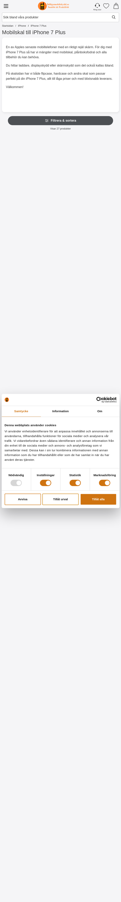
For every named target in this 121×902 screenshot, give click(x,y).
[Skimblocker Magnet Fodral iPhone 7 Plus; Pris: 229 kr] (100, 168)
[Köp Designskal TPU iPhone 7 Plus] (60, 802)
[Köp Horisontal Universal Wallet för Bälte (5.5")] (20, 887)
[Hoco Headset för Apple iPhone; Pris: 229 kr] (60, 847)
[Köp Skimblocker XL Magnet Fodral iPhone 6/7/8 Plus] (20, 293)
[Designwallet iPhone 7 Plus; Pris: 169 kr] (100, 592)
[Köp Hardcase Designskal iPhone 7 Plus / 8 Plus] (60, 632)
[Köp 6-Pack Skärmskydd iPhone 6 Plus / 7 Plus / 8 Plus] (100, 547)
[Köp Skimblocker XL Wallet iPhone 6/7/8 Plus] (60, 208)
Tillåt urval (60, 499)
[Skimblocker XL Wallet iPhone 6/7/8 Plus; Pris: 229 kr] (60, 168)
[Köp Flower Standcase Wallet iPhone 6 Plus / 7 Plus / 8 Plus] (100, 887)
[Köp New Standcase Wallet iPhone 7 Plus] (100, 378)
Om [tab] (99, 411)
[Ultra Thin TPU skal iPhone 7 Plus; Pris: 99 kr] (20, 592)
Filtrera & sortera (60, 121)
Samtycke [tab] (21, 411)
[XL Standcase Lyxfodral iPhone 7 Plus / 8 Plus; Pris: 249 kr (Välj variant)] (100, 253)
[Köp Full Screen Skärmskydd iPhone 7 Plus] (20, 547)
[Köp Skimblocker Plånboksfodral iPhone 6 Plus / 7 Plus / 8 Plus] (60, 293)
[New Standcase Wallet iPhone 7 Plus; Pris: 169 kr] (100, 338)
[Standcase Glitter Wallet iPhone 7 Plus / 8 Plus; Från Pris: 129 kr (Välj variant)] (60, 338)
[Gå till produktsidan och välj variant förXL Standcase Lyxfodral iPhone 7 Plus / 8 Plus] (100, 293)
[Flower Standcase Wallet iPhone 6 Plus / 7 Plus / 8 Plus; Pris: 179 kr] (100, 847)
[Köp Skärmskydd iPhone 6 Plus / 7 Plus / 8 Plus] (60, 547)
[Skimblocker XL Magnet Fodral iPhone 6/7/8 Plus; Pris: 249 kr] (20, 253)
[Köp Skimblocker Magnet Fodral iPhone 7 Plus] (100, 208)
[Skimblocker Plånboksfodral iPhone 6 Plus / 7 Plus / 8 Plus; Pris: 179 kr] (60, 253)
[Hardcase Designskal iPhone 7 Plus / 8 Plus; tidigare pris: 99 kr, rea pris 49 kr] (60, 592)
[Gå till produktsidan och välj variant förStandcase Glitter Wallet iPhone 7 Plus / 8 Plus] (60, 378)
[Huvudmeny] (6, 6)
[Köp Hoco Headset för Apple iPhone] (60, 887)
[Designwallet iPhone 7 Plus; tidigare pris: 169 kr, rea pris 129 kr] (60, 677)
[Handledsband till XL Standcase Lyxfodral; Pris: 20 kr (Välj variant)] (20, 338)
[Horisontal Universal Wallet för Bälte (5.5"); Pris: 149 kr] (20, 847)
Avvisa (22, 499)
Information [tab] (60, 411)
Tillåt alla (98, 499)
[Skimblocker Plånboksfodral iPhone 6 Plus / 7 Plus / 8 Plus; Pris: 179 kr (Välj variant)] (20, 168)
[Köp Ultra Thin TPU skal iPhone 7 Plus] (20, 632)
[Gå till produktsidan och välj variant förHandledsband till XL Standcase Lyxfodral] (20, 378)
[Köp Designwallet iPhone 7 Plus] (100, 632)
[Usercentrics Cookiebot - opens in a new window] (99, 400)
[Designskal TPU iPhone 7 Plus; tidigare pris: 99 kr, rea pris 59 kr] (60, 762)
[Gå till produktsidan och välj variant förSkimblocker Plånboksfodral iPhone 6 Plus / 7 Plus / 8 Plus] (20, 208)
